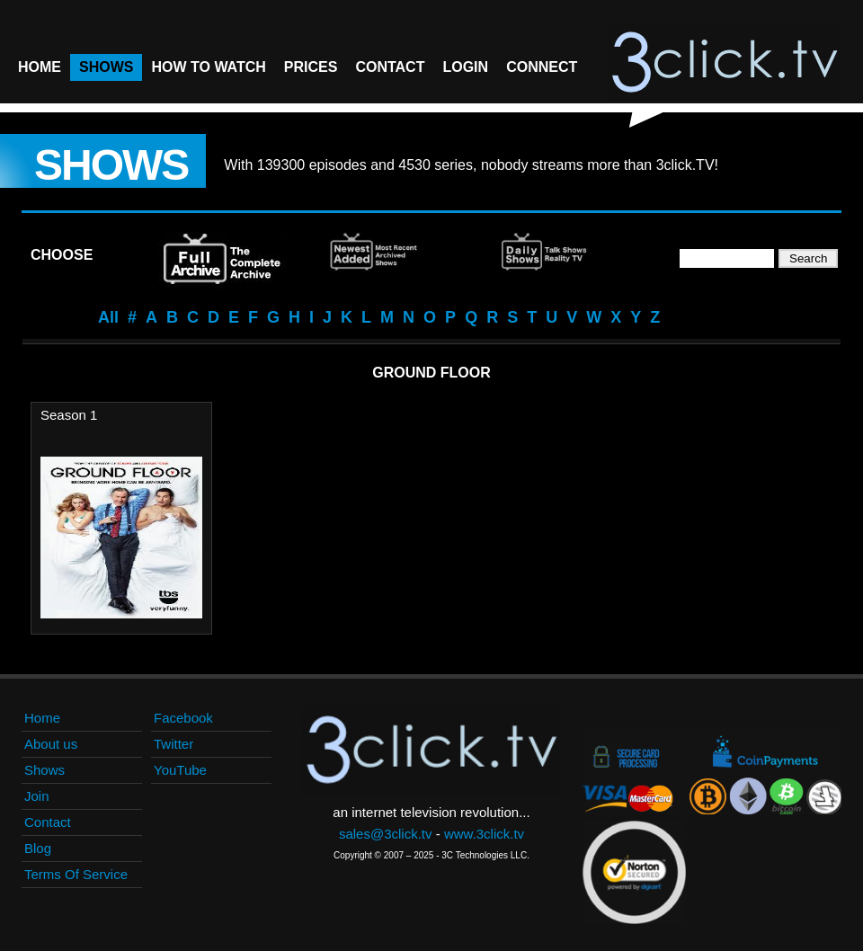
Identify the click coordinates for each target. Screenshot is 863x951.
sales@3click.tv (385, 833)
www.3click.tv (484, 833)
